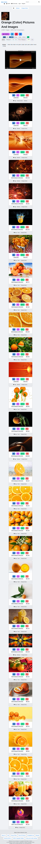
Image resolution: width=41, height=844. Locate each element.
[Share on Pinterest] (16, 34)
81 (22, 152)
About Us (4, 835)
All (3, 39)
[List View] (7, 37)
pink (26, 44)
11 (22, 304)
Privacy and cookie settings (31, 838)
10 (22, 453)
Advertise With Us (7, 838)
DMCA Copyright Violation (18, 838)
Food (18, 232)
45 (22, 123)
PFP (29, 39)
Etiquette (37, 835)
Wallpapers (8, 39)
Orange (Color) (24, 8)
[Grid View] (4, 37)
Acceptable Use (30, 835)
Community (14, 3)
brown (34, 44)
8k (16, 39)
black (14, 44)
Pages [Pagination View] (15, 37)
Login (19, 3)
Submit (8, 3)
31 (22, 254)
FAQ (8, 835)
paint (28, 44)
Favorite (6, 34)
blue (11, 44)
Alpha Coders (4, 2)
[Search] (39, 2)
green (19, 44)
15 (22, 227)
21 (22, 175)
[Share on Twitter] (12, 34)
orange (4, 46)
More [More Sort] (24, 37)
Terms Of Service (22, 835)
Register (23, 3)
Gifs (32, 39)
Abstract (17, 8)
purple (23, 44)
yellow (31, 44)
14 (22, 201)
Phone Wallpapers (22, 39)
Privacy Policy (14, 835)
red (17, 44)
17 (22, 379)
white (8, 44)
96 (22, 95)
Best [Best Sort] (20, 37)
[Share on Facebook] (20, 34)
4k (13, 39)
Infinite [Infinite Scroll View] (11, 37)
